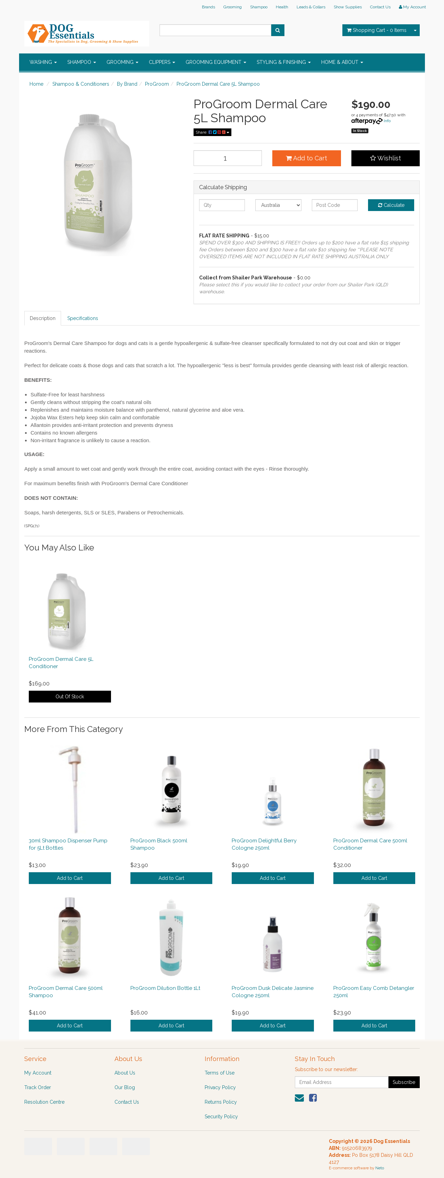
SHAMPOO (81, 62)
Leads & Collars (311, 7)
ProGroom (157, 84)
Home (36, 84)
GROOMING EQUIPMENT (216, 62)
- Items (377, 30)
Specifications (82, 318)
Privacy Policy (220, 1087)
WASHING (43, 62)
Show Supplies (348, 7)
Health (282, 7)
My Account (37, 1073)
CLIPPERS (162, 62)
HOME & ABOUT (342, 62)
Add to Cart (306, 158)
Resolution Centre (44, 1102)
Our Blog (124, 1087)
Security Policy (221, 1116)
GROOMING (122, 62)
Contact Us (380, 7)
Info (387, 120)
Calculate (391, 205)
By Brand (127, 84)
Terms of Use (219, 1073)
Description (43, 318)
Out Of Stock (70, 696)
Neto (379, 1168)
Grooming (232, 7)
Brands (208, 7)
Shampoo (258, 7)
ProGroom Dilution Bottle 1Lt (165, 988)
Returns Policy (221, 1102)
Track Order (37, 1087)
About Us (124, 1073)
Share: (212, 132)
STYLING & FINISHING (284, 62)
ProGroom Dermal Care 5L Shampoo (218, 84)
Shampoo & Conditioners (80, 84)
